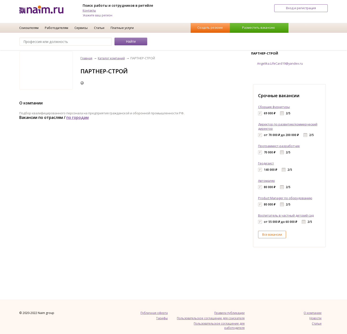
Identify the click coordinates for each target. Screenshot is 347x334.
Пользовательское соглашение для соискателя (211, 318)
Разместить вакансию (258, 27)
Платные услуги (122, 28)
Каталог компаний (111, 58)
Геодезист (266, 163)
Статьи (99, 28)
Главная (86, 58)
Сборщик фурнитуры (274, 107)
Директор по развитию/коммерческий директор (287, 126)
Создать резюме (210, 27)
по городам (77, 117)
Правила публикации (229, 313)
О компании (312, 313)
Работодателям (56, 28)
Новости (315, 318)
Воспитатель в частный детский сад (286, 215)
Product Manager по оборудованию (285, 198)
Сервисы (81, 28)
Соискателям (29, 28)
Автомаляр (266, 180)
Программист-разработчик (279, 146)
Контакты (89, 10)
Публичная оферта (154, 313)
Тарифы (162, 318)
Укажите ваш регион (97, 15)
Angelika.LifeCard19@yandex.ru (280, 63)
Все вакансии (272, 234)
